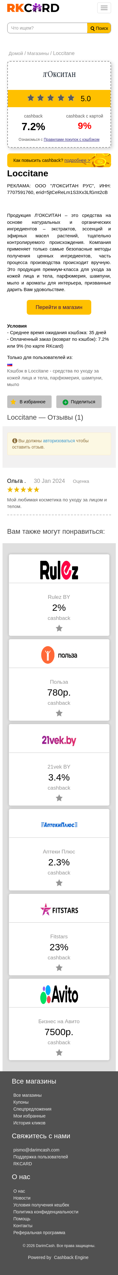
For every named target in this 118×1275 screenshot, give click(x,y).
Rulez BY (59, 597)
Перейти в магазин (59, 307)
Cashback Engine (71, 1257)
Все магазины (28, 1095)
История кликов (30, 1122)
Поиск (99, 28)
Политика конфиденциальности (46, 1211)
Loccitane (27, 173)
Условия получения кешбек (41, 1204)
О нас (19, 1191)
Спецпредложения (33, 1109)
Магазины (38, 53)
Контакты (23, 1225)
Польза (59, 682)
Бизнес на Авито (59, 1021)
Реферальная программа (39, 1232)
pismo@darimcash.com (36, 1149)
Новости (22, 1197)
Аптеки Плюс (59, 852)
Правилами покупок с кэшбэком (71, 139)
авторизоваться (59, 440)
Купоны (21, 1102)
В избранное (33, 401)
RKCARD (23, 1163)
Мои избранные (30, 1115)
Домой (16, 53)
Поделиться (79, 402)
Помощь (22, 1218)
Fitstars (59, 937)
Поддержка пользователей (41, 1156)
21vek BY (59, 767)
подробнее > (77, 160)
